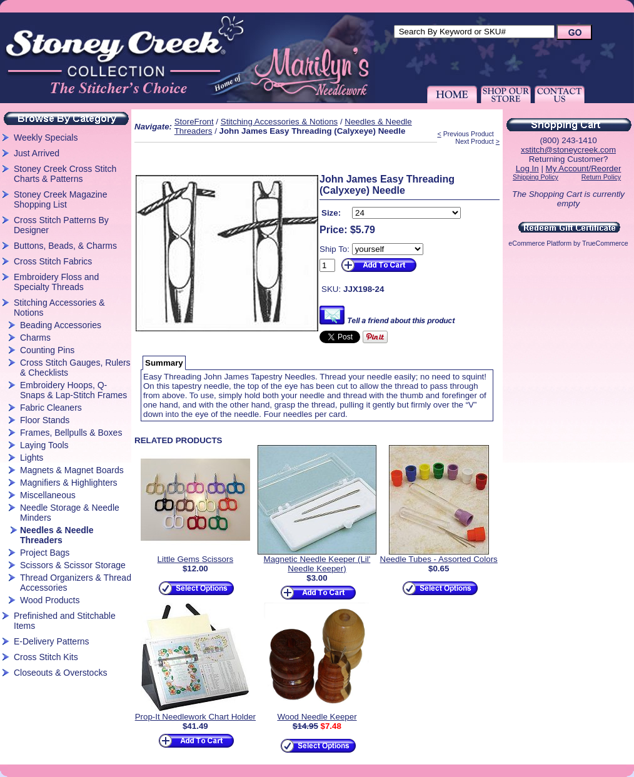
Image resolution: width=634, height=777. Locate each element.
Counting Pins (47, 350)
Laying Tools (44, 445)
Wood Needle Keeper (316, 716)
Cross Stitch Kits (46, 657)
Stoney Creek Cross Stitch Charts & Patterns (65, 174)
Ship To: (335, 249)
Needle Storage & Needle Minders (69, 513)
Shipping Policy (535, 177)
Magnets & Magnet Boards (72, 470)
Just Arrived (36, 153)
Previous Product (468, 134)
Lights (31, 458)
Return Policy (601, 177)
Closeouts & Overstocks (60, 673)
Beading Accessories (60, 325)
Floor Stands (44, 420)
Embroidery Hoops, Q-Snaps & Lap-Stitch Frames (73, 390)
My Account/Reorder (583, 168)
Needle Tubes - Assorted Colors (439, 559)
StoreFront (194, 121)
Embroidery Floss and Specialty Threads (56, 282)
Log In (527, 168)
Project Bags (44, 553)
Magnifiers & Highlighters (69, 483)
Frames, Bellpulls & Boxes (71, 433)
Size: (331, 213)
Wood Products (49, 600)
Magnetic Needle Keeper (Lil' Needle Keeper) (317, 563)
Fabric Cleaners (51, 408)
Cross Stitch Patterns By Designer (61, 225)
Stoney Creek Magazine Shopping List (60, 199)
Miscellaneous (48, 495)
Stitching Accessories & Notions (59, 308)
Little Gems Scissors (195, 559)
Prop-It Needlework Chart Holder (195, 716)
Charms (35, 338)
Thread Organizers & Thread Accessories (75, 583)
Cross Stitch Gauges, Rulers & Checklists (75, 368)
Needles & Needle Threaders (57, 535)
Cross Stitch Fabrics (53, 261)
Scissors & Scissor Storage (73, 565)
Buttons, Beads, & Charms (65, 246)
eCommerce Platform (539, 243)
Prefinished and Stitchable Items (65, 621)
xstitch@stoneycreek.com (568, 149)
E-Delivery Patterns (51, 641)
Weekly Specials (46, 138)
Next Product (474, 141)
